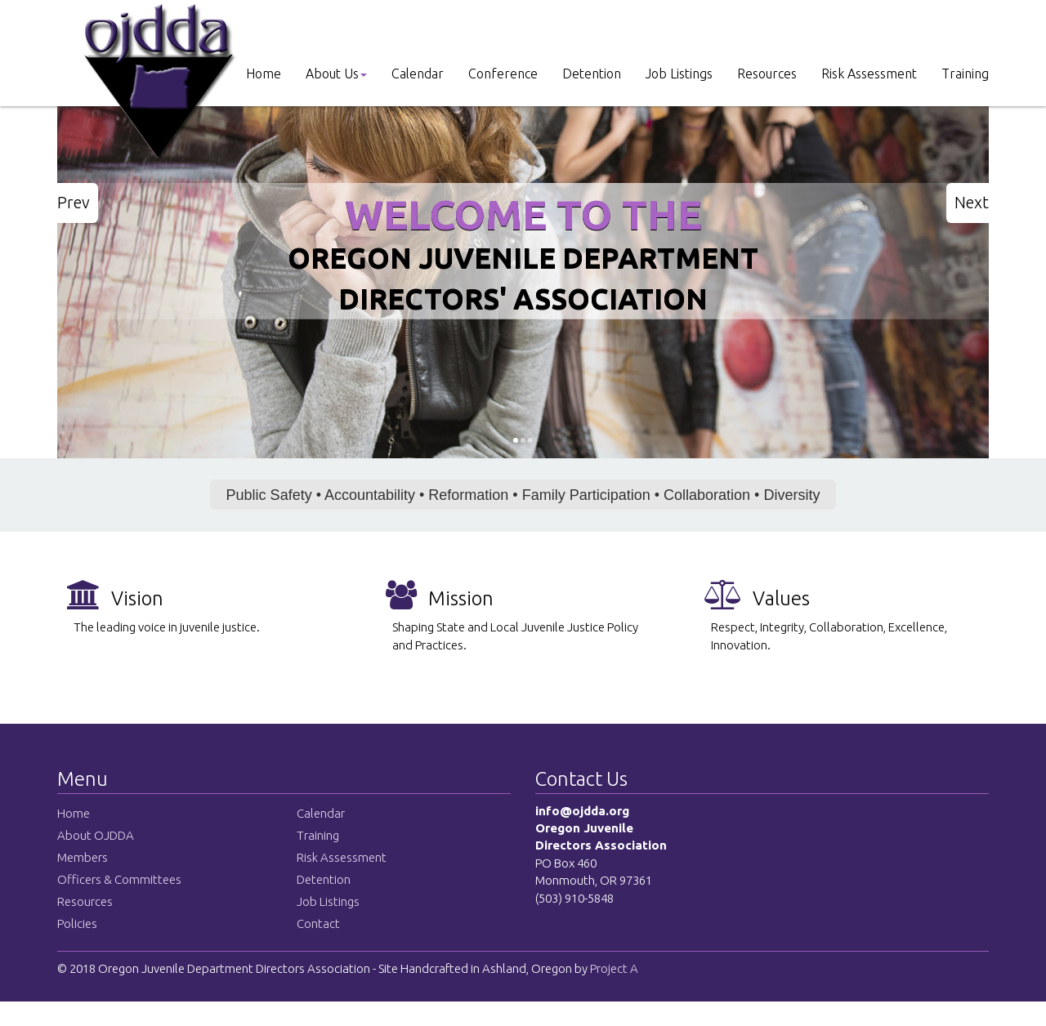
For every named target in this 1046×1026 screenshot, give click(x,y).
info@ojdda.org (582, 811)
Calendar (417, 73)
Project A (613, 968)
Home (263, 73)
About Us (336, 73)
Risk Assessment (869, 73)
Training (965, 73)
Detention (591, 73)
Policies (77, 923)
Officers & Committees (119, 879)
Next (971, 202)
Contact (318, 923)
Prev (73, 202)
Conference (503, 73)
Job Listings (679, 73)
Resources (767, 73)
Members (82, 857)
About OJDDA (95, 835)
